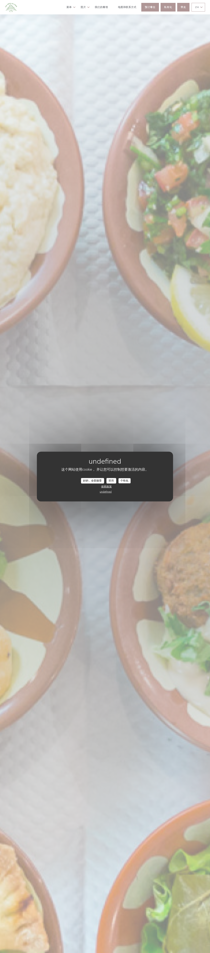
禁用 (111, 480)
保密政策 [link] (106, 487)
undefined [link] (106, 492)
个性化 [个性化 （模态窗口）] (124, 480)
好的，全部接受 (92, 480)
